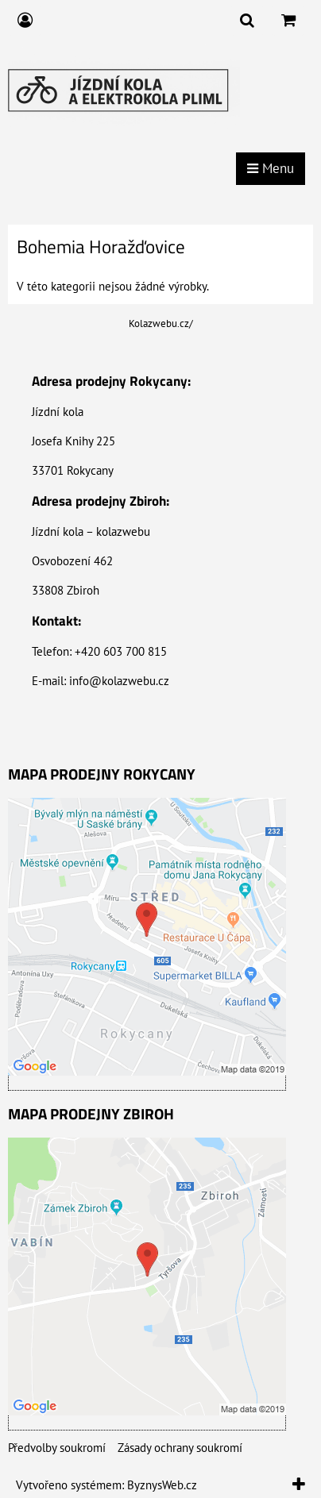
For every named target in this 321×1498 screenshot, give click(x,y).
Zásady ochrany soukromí (180, 1447)
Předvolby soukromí (57, 1447)
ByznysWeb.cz (162, 1484)
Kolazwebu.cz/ (161, 323)
